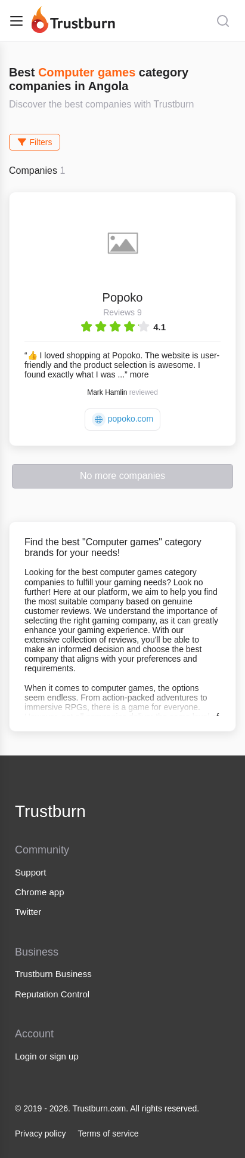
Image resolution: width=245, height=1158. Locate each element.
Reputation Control (52, 994)
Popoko (123, 297)
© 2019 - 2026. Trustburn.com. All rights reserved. (107, 1108)
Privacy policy (40, 1133)
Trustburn (50, 811)
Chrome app (39, 892)
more (139, 374)
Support (30, 872)
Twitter (28, 912)
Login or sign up (47, 1056)
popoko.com (122, 419)
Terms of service (108, 1133)
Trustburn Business (53, 974)
